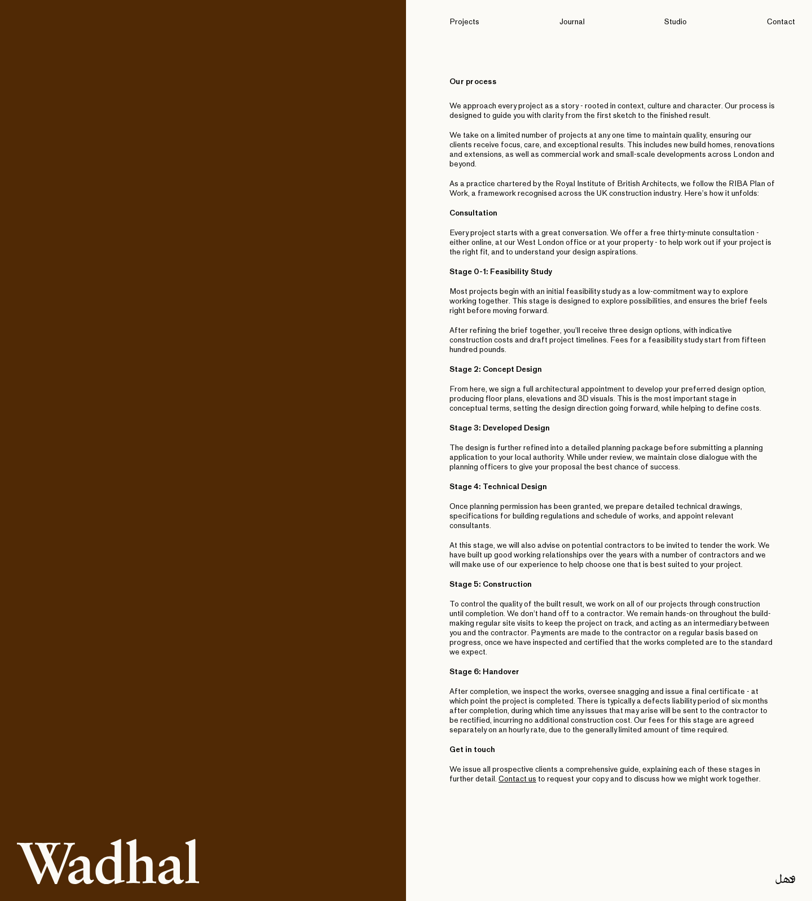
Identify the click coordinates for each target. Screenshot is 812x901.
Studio (675, 22)
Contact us (517, 779)
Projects (464, 22)
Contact (781, 22)
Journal (572, 22)
